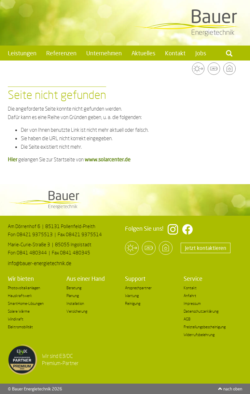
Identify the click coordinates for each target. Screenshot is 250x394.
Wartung (132, 295)
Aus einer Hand (85, 278)
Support (135, 278)
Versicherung (76, 311)
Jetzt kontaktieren (205, 248)
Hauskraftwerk (20, 295)
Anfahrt (190, 295)
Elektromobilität (20, 326)
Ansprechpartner (138, 287)
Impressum (192, 303)
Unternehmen (104, 53)
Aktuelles (143, 53)
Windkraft (15, 319)
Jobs (200, 53)
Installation (75, 303)
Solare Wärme (19, 311)
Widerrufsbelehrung (199, 334)
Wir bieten (21, 278)
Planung (72, 295)
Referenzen (61, 53)
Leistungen (22, 53)
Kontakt (175, 53)
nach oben (230, 388)
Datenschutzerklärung (201, 311)
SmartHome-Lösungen (26, 303)
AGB (187, 319)
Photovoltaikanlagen (24, 287)
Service (193, 278)
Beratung (73, 287)
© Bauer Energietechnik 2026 (35, 388)
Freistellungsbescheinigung (205, 326)
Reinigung (132, 303)
